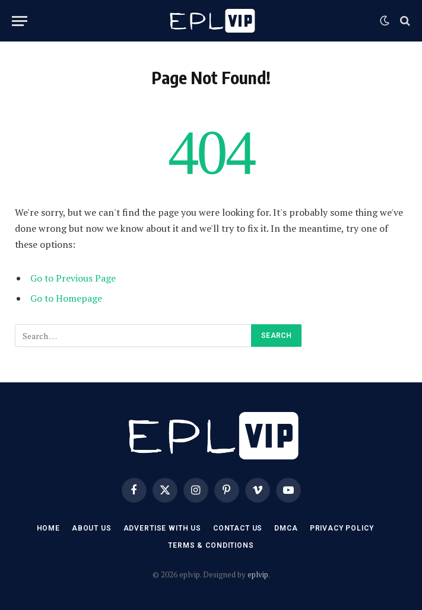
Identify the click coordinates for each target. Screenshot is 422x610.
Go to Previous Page (73, 278)
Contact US (237, 528)
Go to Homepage (66, 298)
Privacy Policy (342, 528)
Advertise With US (162, 528)
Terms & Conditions (210, 545)
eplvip (258, 574)
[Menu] (19, 21)
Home (48, 528)
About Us (92, 528)
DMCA (285, 528)
